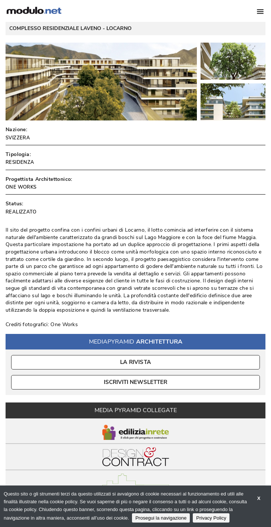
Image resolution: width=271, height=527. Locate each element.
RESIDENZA (20, 162)
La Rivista (135, 362)
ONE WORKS (21, 187)
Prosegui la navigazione (160, 518)
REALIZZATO (21, 212)
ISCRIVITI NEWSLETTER (135, 382)
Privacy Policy (211, 518)
